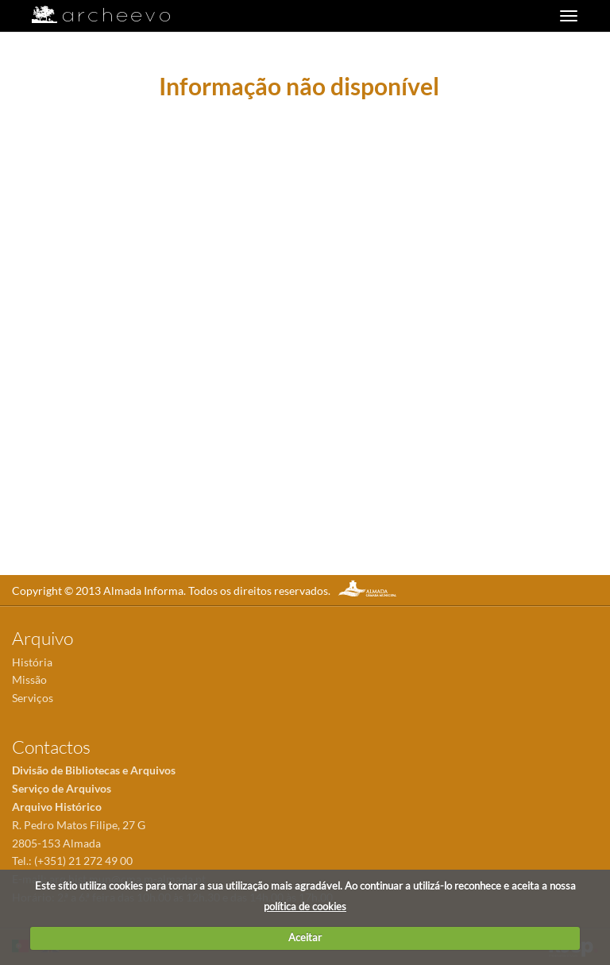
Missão (29, 679)
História (32, 662)
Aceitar (305, 937)
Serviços (32, 697)
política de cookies (305, 906)
